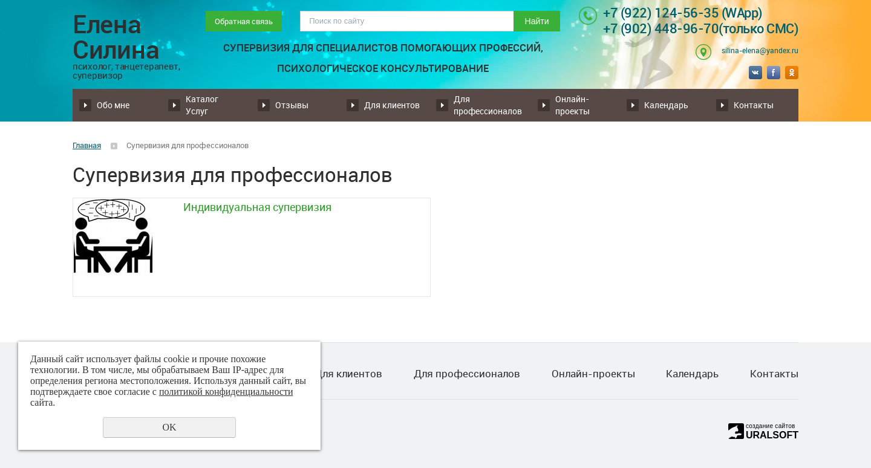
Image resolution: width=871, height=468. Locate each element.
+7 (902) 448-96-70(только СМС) (700, 28)
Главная (87, 145)
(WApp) (742, 12)
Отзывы (291, 105)
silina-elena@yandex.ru (760, 50)
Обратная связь (244, 21)
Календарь (666, 105)
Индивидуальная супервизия (257, 207)
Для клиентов (392, 105)
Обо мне (113, 105)
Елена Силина (127, 45)
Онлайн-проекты (572, 105)
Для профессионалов (488, 105)
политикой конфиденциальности (226, 391)
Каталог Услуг (202, 105)
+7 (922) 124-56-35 (662, 12)
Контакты (754, 105)
